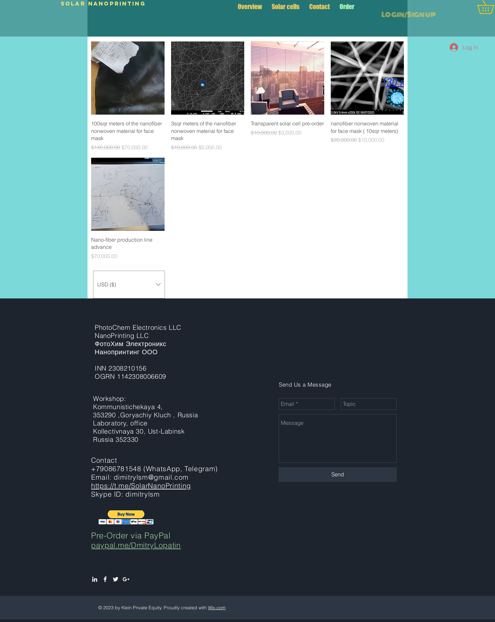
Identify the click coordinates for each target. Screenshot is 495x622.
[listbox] (129, 284)
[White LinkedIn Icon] (94, 579)
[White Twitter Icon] (115, 579)
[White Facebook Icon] (105, 579)
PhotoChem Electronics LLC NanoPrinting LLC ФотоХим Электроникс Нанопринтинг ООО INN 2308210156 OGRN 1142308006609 (138, 351)
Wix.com (217, 608)
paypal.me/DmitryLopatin (136, 545)
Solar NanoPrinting (103, 3)
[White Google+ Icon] (126, 579)
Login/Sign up (408, 14)
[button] (129, 284)
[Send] (338, 474)
